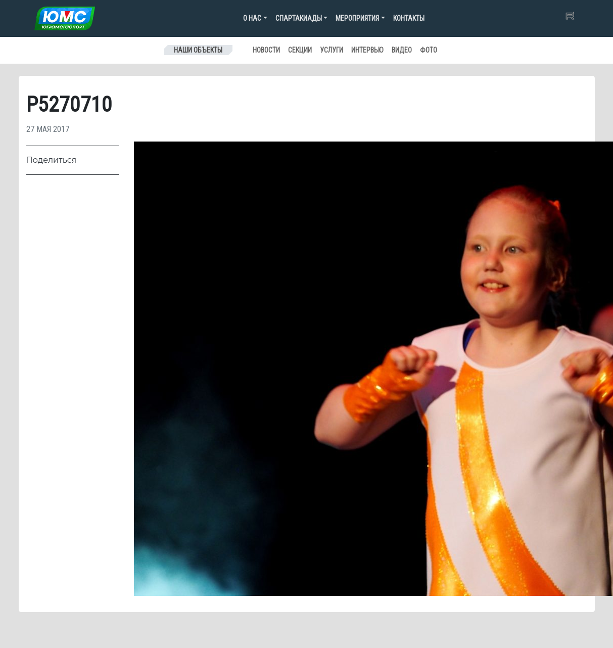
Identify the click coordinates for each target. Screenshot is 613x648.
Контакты (409, 18)
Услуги (331, 50)
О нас (252, 18)
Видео (402, 50)
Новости (266, 50)
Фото (428, 50)
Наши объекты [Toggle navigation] (198, 50)
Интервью (367, 50)
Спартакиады (298, 18)
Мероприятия (357, 18)
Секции (300, 50)
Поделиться (51, 160)
